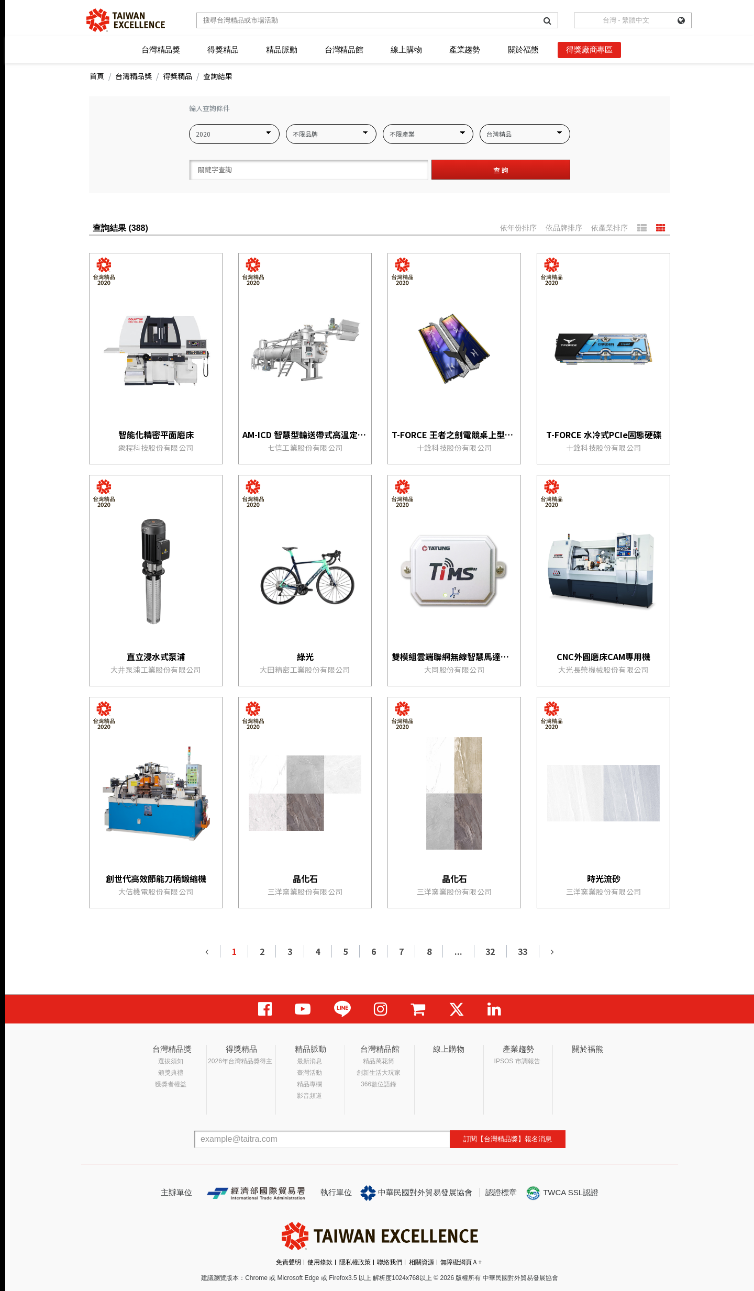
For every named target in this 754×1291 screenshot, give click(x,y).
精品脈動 (281, 49)
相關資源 (421, 1262)
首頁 (97, 76)
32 (490, 951)
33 (522, 951)
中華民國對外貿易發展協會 (416, 1193)
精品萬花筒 (378, 1061)
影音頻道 (309, 1096)
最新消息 (309, 1061)
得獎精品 (222, 49)
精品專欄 (309, 1084)
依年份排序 (518, 228)
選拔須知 (170, 1061)
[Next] (552, 951)
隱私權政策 (355, 1262)
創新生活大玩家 (379, 1073)
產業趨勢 (464, 49)
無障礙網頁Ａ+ (461, 1262)
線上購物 (406, 49)
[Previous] (207, 951)
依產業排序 (609, 228)
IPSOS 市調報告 (517, 1061)
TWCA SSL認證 (561, 1193)
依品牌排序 (564, 228)
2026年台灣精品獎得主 (240, 1061)
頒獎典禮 (170, 1073)
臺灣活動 (309, 1073)
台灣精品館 (344, 49)
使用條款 (319, 1262)
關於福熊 (523, 49)
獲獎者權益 (170, 1084)
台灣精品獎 (160, 49)
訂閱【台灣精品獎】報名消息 (507, 1139)
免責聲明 (288, 1262)
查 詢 (500, 170)
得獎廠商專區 (589, 49)
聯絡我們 (389, 1262)
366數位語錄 (378, 1084)
